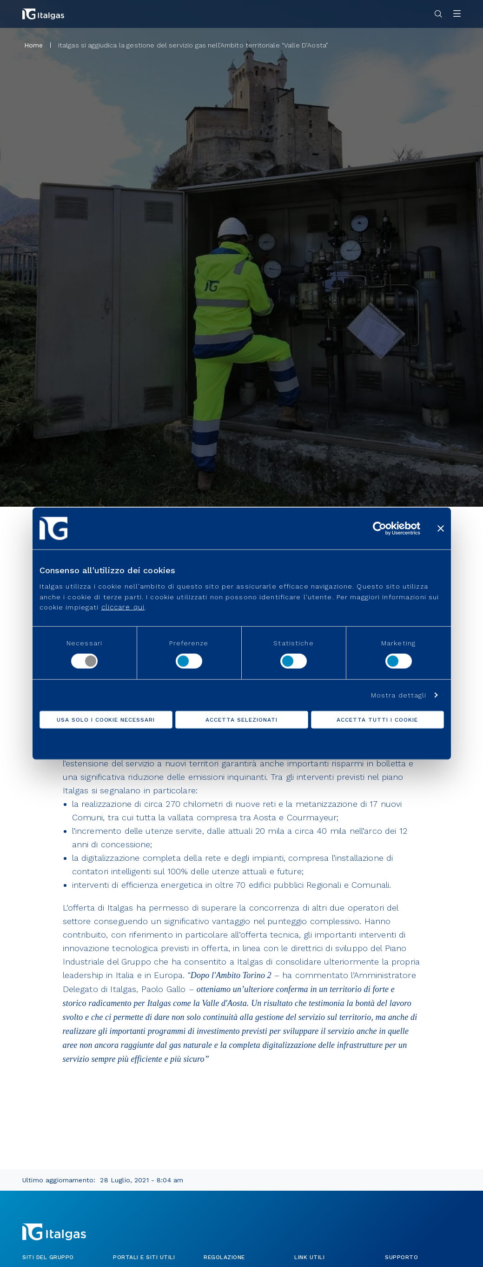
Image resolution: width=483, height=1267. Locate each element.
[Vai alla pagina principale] (43, 14)
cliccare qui (123, 607)
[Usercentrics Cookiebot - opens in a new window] (379, 528)
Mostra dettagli (399, 695)
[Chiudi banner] (440, 528)
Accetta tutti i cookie (377, 720)
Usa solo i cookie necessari (106, 720)
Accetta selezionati (241, 720)
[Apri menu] (457, 14)
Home (33, 45)
